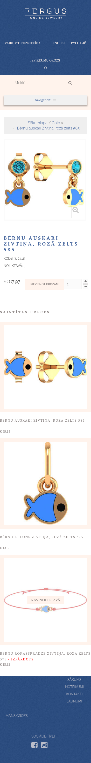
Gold (56, 123)
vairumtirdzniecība (23, 43)
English (60, 43)
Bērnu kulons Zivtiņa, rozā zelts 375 (42, 537)
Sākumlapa (38, 123)
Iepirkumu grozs (45, 60)
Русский (78, 43)
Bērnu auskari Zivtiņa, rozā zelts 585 (48, 128)
